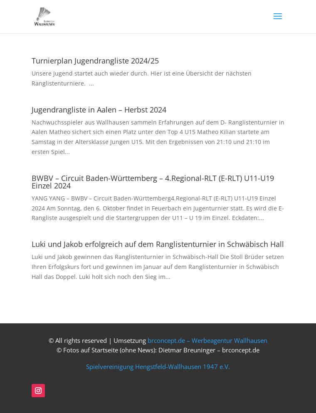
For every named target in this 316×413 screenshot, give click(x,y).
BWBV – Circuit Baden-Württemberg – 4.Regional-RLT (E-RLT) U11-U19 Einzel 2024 (153, 182)
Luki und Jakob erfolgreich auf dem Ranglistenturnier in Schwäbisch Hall (158, 244)
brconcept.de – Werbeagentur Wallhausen (207, 340)
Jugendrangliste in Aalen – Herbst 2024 (99, 110)
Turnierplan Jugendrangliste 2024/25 (95, 61)
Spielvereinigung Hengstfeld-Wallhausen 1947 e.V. (158, 366)
